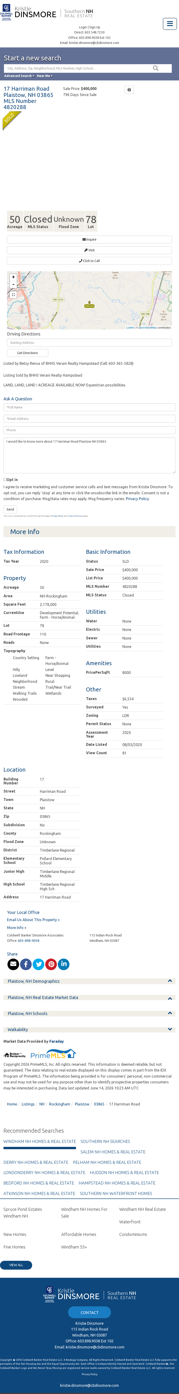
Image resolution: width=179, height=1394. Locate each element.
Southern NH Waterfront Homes (116, 1184)
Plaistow (82, 1096)
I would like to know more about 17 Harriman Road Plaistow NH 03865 (89, 447)
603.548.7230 (95, 32)
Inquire (89, 239)
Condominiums (133, 1225)
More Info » (16, 919)
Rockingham (59, 1096)
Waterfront (130, 1213)
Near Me (43, 76)
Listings (28, 1096)
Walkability (18, 1021)
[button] (156, 68)
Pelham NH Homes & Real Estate (107, 1153)
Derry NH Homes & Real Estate (35, 1153)
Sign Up (94, 27)
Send (10, 501)
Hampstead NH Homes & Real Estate (117, 1174)
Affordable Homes (78, 1225)
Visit (89, 247)
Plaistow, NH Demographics (33, 972)
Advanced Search (18, 76)
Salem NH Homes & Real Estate (113, 1143)
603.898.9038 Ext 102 (95, 38)
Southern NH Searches (105, 1133)
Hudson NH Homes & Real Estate (124, 1164)
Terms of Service (74, 507)
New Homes (14, 1225)
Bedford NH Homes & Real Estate (38, 1174)
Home (12, 1096)
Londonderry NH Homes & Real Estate (44, 1164)
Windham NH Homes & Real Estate (39, 1133)
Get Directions (27, 344)
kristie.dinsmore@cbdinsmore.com (94, 43)
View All (16, 1256)
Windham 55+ (74, 1238)
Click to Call (89, 255)
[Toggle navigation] (170, 24)
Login (83, 27)
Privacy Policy (137, 490)
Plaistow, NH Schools (27, 1004)
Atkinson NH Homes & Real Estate (39, 1184)
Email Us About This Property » (33, 911)
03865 (99, 1096)
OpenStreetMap (148, 319)
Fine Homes (14, 1238)
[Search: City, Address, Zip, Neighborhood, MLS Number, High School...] (72, 68)
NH (42, 1096)
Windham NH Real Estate (142, 1200)
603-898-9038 (28, 932)
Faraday (56, 1033)
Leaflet (130, 319)
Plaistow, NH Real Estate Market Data (43, 988)
